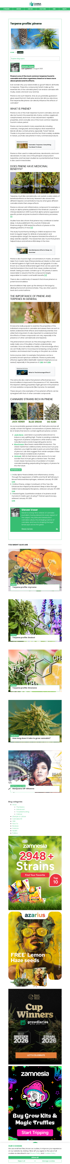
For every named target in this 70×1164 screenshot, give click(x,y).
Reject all (21, 1161)
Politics (15, 833)
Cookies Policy (49, 1153)
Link (13, 482)
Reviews (15, 826)
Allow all (35, 1157)
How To (15, 823)
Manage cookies (48, 1161)
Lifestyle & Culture (19, 816)
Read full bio (27, 529)
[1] (11, 217)
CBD (41, 362)
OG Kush (17, 456)
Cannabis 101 (17, 819)
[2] (31, 228)
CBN (49, 362)
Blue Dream (19, 444)
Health (14, 831)
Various (19, 814)
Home (12, 52)
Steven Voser (28, 66)
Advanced (20, 809)
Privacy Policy (35, 1153)
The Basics (20, 807)
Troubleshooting (22, 812)
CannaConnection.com (35, 4)
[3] (45, 275)
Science (15, 828)
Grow (14, 805)
